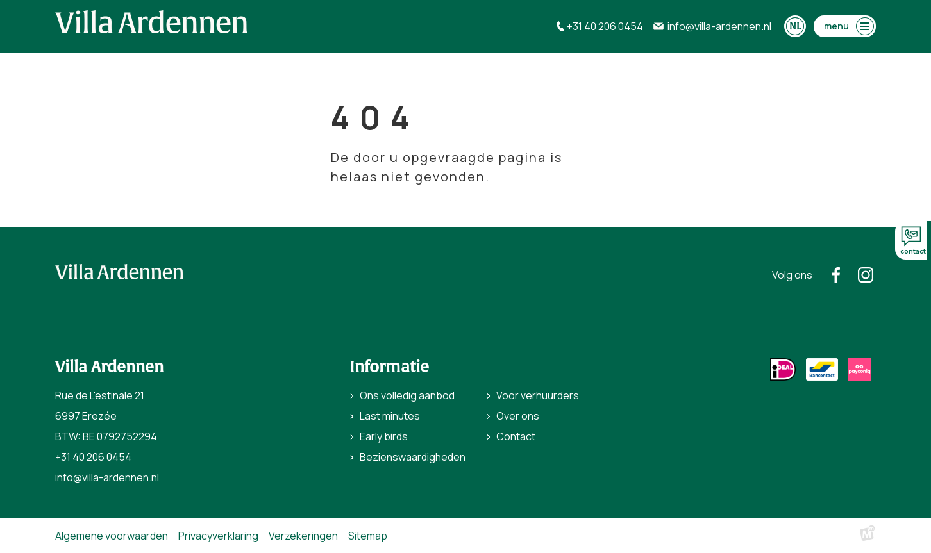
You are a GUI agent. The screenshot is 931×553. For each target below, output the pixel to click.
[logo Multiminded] (867, 535)
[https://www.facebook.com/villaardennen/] (836, 275)
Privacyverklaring (218, 536)
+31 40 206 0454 (93, 457)
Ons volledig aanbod (407, 395)
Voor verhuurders (537, 395)
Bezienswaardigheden (412, 457)
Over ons (517, 416)
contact (913, 241)
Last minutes (390, 416)
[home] (151, 21)
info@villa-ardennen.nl (107, 477)
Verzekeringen (303, 536)
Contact (515, 436)
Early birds (384, 436)
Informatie (389, 367)
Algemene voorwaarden (111, 536)
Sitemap (367, 536)
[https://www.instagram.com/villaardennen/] (865, 275)
